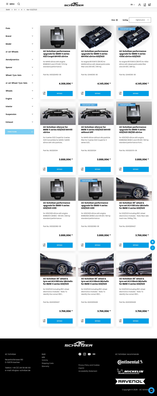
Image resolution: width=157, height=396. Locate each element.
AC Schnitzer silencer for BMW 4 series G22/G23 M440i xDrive (57, 130)
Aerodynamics (12, 59)
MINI (43, 357)
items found (20, 132)
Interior (9, 106)
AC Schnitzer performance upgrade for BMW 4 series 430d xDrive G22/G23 (132, 54)
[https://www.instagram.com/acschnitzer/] (84, 354)
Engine (9, 98)
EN (132, 5)
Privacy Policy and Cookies (89, 365)
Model (8, 44)
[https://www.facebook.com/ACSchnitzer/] (79, 354)
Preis (8, 28)
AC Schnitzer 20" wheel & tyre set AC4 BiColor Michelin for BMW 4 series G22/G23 (134, 205)
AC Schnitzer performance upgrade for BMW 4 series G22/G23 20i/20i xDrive (132, 130)
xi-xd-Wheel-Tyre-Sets (16, 83)
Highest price (140, 20)
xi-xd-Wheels (12, 51)
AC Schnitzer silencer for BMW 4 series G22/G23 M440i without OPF (95, 130)
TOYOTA (45, 360)
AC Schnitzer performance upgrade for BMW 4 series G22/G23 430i (56, 205)
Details (59, 93)
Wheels (9, 91)
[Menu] (10, 4)
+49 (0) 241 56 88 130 (21, 367)
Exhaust (9, 122)
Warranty (45, 366)
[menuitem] (11, 5)
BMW (44, 354)
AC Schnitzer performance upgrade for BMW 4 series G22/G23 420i (94, 205)
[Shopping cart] (149, 5)
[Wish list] (145, 5)
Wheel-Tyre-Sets (13, 75)
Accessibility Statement (87, 371)
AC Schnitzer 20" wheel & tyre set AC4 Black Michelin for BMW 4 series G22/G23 (95, 281)
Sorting (125, 20)
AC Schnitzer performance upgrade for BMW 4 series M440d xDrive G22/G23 (94, 54)
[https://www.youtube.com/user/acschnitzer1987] (89, 354)
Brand (8, 36)
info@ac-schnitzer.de (21, 370)
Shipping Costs (48, 363)
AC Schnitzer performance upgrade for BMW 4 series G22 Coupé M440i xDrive (56, 54)
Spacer (9, 67)
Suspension (11, 114)
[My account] (140, 5)
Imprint (81, 368)
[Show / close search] (18, 4)
